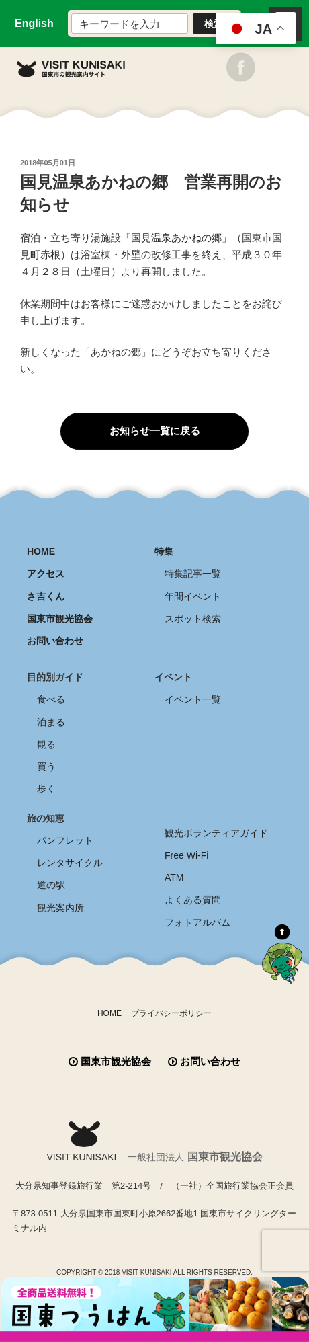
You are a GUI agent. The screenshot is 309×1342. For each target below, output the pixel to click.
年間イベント (193, 596)
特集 (163, 551)
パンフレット (65, 840)
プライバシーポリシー (171, 1013)
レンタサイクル (70, 862)
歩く (46, 788)
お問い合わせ (55, 640)
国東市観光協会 (60, 618)
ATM (174, 877)
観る (46, 744)
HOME (41, 551)
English (34, 23)
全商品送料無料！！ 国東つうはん (154, 1309)
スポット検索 (193, 618)
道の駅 (51, 884)
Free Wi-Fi (186, 855)
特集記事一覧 (193, 573)
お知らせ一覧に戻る (154, 430)
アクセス (45, 573)
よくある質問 (193, 899)
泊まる (51, 722)
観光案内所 (60, 907)
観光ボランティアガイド (216, 833)
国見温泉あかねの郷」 (181, 237)
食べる (51, 699)
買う (46, 766)
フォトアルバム (197, 922)
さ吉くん (45, 596)
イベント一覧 (193, 699)
